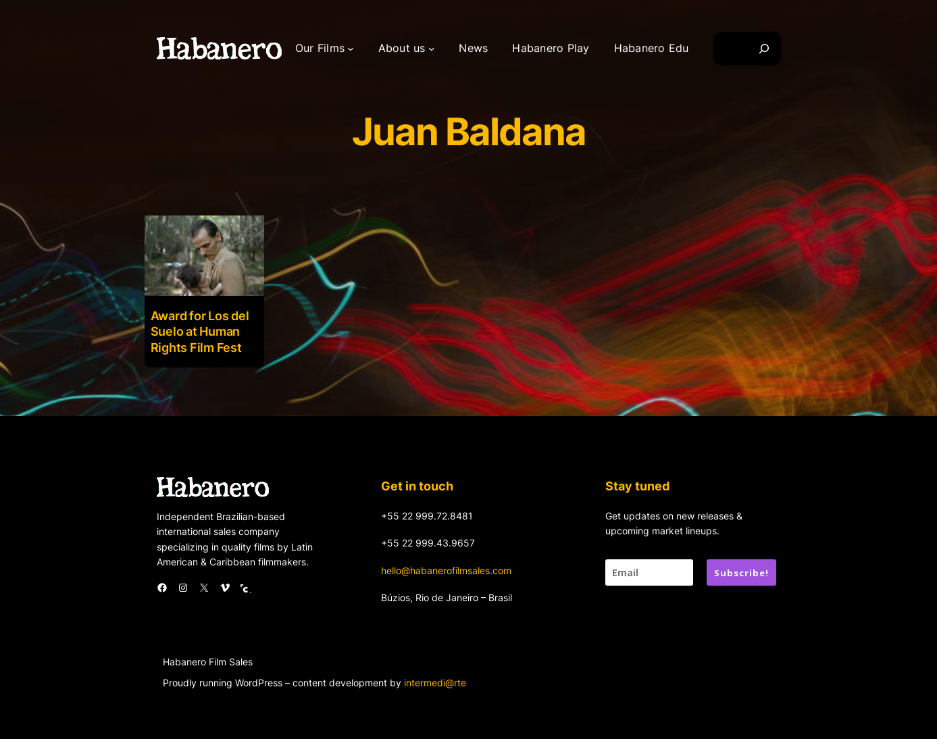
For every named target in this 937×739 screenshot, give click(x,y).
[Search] (764, 48)
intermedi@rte (435, 682)
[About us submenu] (431, 48)
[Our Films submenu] (350, 48)
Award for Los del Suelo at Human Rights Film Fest (200, 332)
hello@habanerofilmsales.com (446, 570)
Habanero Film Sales (208, 661)
